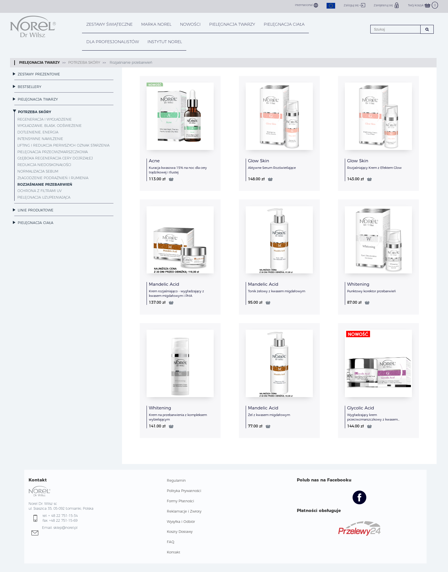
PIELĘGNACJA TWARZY (232, 24)
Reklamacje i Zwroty (184, 511)
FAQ (170, 542)
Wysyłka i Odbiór (181, 521)
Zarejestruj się (386, 5)
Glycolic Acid (360, 408)
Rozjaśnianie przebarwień (130, 62)
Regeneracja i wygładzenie (44, 119)
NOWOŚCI (190, 24)
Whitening (358, 284)
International (306, 5)
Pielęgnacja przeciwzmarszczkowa (52, 152)
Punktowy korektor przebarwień (371, 291)
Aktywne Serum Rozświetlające (272, 168)
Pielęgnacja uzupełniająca (43, 197)
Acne (154, 160)
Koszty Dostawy (180, 531)
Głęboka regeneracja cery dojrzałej (55, 158)
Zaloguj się (354, 5)
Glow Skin (258, 160)
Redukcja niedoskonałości (44, 165)
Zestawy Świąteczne (109, 24)
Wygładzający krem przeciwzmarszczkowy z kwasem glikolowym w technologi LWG (372, 419)
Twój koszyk (423, 5)
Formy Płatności (180, 501)
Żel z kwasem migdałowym (269, 415)
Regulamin (176, 480)
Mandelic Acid (164, 284)
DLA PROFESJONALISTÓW (112, 41)
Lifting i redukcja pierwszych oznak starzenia (63, 145)
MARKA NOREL (156, 24)
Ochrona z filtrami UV (39, 191)
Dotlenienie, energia (37, 132)
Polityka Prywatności (184, 491)
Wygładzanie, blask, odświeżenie (49, 125)
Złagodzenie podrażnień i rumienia (52, 178)
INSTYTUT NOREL (164, 41)
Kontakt (173, 552)
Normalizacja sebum (37, 171)
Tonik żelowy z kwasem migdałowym (276, 291)
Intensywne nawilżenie (40, 139)
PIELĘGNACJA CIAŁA (284, 24)
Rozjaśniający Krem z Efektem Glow (374, 168)
